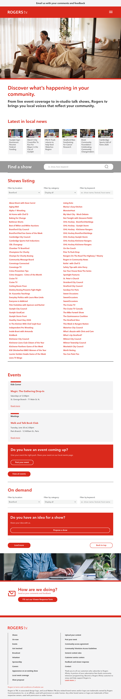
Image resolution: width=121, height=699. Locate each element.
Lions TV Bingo (15, 358)
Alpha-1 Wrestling (17, 210)
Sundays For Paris (71, 290)
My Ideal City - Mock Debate (76, 214)
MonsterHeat (69, 210)
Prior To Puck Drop (71, 252)
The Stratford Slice (71, 320)
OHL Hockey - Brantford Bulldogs (78, 222)
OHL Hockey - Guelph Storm (76, 226)
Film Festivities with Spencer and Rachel (26, 305)
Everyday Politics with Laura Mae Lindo (26, 297)
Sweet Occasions (70, 294)
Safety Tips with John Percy (75, 267)
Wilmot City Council (72, 339)
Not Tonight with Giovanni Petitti (77, 218)
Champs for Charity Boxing (21, 256)
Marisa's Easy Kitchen (72, 207)
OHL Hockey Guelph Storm (75, 237)
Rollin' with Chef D (71, 263)
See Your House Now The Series (77, 271)
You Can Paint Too (71, 354)
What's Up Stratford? (72, 335)
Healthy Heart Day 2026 (20, 320)
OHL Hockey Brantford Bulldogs (77, 233)
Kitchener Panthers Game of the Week (26, 346)
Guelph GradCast (16, 312)
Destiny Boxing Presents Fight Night (25, 290)
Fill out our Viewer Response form (38, 599)
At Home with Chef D (18, 214)
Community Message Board (21, 260)
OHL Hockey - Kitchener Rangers (78, 229)
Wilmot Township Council (74, 343)
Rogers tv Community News (75, 260)
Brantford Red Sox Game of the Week (25, 233)
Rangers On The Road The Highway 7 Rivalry (83, 256)
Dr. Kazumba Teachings (19, 294)
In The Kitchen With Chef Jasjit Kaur (25, 324)
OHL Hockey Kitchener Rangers (77, 241)
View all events (19, 474)
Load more (19, 545)
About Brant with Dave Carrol (22, 203)
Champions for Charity (19, 252)
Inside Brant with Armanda (21, 331)
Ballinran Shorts (16, 222)
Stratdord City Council (73, 282)
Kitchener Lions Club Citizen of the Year (26, 343)
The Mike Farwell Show (73, 312)
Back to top (101, 545)
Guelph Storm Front (18, 316)
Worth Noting (69, 350)
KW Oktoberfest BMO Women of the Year (27, 350)
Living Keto (68, 203)
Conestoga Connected (19, 263)
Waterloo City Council (73, 328)
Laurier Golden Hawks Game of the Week (27, 354)
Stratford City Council (73, 286)
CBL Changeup (15, 244)
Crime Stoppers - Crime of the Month (25, 275)
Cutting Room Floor (18, 286)
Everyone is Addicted (18, 301)
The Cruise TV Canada (73, 309)
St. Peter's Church (71, 278)
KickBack (13, 335)
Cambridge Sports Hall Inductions (24, 241)
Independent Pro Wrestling (21, 328)
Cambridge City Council (19, 237)
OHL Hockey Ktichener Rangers (77, 244)
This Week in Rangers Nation (76, 324)
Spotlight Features (71, 275)
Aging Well (14, 207)
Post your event (22, 462)
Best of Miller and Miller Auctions (24, 226)
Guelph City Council (18, 309)
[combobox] (76, 167)
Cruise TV (13, 278)
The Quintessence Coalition (75, 316)
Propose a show (60, 530)
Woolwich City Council (73, 346)
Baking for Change (17, 218)
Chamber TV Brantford (19, 248)
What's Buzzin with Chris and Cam (78, 331)
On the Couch (69, 248)
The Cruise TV (69, 305)
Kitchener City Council (19, 339)
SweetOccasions (70, 297)
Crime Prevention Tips (18, 271)
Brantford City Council (19, 229)
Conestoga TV (15, 267)
